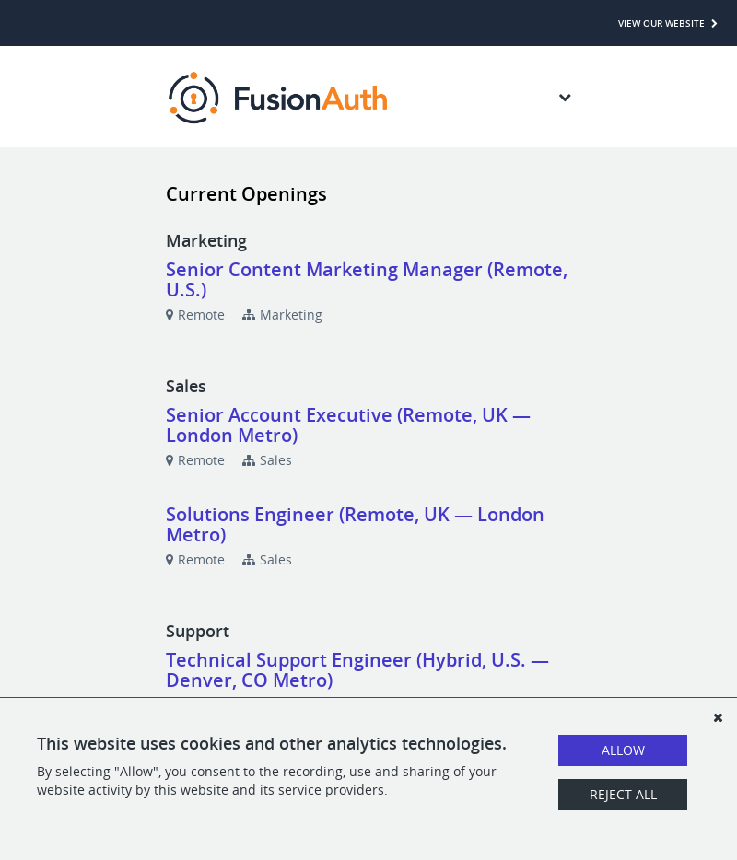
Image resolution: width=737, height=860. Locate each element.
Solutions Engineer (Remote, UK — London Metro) (355, 524)
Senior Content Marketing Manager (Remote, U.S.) (366, 279)
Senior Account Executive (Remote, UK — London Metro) (348, 424)
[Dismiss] (718, 717)
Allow (623, 750)
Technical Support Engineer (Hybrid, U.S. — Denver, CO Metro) (357, 669)
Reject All (623, 794)
